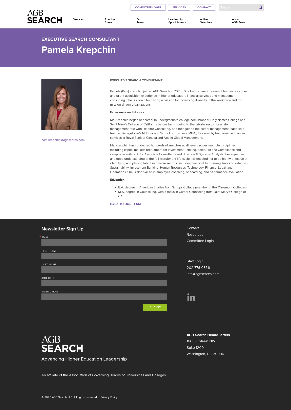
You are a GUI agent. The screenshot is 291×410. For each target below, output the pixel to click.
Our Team (140, 21)
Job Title (48, 278)
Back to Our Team (125, 204)
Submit (155, 307)
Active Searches (206, 21)
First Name (49, 251)
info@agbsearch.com (203, 274)
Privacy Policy (109, 397)
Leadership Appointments (177, 21)
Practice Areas (110, 21)
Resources (195, 234)
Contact (204, 7)
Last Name (48, 264)
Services (179, 7)
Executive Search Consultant (80, 39)
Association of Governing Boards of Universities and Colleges (117, 375)
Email (45, 237)
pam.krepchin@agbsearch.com (63, 140)
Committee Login (148, 7)
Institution (49, 291)
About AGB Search (239, 21)
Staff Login (195, 261)
